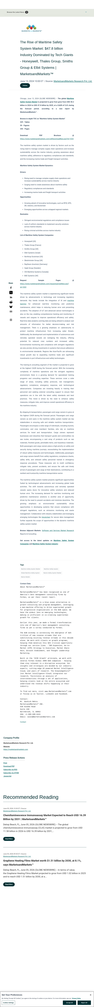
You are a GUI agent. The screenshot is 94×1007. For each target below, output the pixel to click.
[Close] (90, 998)
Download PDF (9, 766)
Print (5, 763)
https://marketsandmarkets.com (15, 749)
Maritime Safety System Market (30, 569)
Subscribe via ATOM (11, 773)
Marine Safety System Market (52, 573)
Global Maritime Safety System (30, 573)
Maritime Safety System (51, 569)
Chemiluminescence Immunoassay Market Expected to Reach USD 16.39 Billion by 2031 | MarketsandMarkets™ (44, 817)
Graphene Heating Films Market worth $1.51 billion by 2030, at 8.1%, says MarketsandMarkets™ (42, 862)
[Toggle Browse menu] (86, 12)
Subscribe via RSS (10, 770)
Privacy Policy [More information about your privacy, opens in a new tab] (76, 1001)
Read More (9, 839)
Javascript (7, 776)
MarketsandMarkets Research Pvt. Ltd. (73, 81)
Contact (23, 722)
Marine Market (25, 577)
